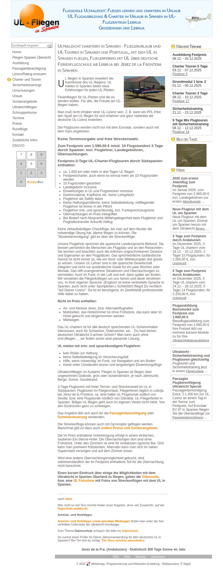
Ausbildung (20, 63)
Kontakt (18, 135)
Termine (18, 118)
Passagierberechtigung (187, 417)
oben (68, 498)
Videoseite (150, 477)
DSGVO (18, 146)
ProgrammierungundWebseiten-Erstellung (133, 563)
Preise (17, 124)
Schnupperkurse (24, 113)
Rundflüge (19, 129)
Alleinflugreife (192, 201)
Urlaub (17, 96)
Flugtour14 (180, 132)
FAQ (115, 556)
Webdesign (98, 563)
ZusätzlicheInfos (24, 140)
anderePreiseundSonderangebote (129, 428)
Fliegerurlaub (195, 371)
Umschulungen (23, 90)
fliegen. (200, 228)
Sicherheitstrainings (26, 85)
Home (16, 52)
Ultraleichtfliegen (24, 107)
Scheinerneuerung (72, 417)
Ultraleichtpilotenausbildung (190, 340)
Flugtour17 (180, 101)
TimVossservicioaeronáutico (122, 540)
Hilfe (127, 556)
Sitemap (140, 556)
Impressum (130, 530)
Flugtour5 (180, 74)
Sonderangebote (24, 102)
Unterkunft (179, 263)
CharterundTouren (26, 79)
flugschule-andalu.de (73, 508)
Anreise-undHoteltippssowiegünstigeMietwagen (94, 521)
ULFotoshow (83, 481)
